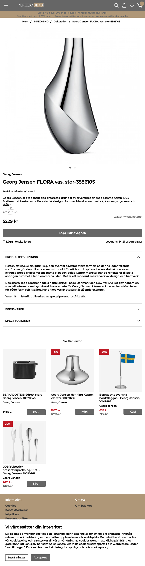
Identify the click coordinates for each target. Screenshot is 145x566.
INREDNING (41, 21)
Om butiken (83, 505)
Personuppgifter (16, 518)
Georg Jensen (12, 174)
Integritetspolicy (66, 547)
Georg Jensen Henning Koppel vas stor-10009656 (72, 396)
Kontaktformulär (16, 510)
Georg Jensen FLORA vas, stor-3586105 (96, 21)
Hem (25, 21)
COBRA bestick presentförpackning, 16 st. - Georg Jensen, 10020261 (21, 470)
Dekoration (60, 21)
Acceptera (40, 557)
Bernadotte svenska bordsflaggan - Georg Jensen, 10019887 (119, 398)
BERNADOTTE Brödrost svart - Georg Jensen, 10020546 (23, 396)
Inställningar (16, 557)
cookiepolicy (99, 547)
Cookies (10, 505)
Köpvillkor (12, 514)
